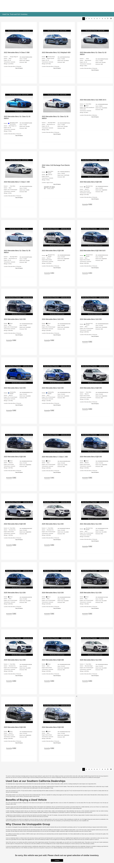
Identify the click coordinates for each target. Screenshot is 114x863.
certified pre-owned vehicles (14, 833)
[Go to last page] (111, 18)
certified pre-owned (39, 777)
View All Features (19, 68)
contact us (49, 846)
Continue (57, 860)
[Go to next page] (107, 18)
